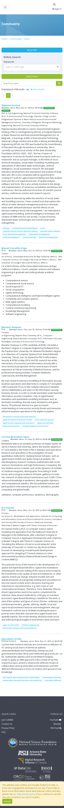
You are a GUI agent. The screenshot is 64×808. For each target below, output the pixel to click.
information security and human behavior (19, 417)
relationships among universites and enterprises (22, 680)
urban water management (39, 234)
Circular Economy (29, 237)
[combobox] (32, 67)
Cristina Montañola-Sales (15, 436)
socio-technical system (44, 420)
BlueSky (57, 723)
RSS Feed (56, 728)
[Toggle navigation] (5, 7)
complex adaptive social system (35, 426)
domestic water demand (50, 231)
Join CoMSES (7, 719)
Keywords (9, 62)
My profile (32, 50)
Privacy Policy (8, 728)
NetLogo (6, 228)
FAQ (4, 732)
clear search (37, 89)
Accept (7, 801)
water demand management (14, 234)
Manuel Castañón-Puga (14, 248)
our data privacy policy (24, 794)
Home (5, 38)
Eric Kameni (8, 507)
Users (27, 38)
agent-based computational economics (18, 423)
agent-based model (45, 423)
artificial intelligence (11, 237)
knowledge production (52, 677)
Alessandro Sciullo (12, 638)
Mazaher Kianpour (12, 327)
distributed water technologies (25, 228)
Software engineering (30, 625)
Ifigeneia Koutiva (11, 105)
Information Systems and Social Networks (20, 628)
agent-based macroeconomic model (17, 420)
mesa (42, 228)
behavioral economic (11, 426)
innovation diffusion (53, 680)
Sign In (56, 8)
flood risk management (48, 237)
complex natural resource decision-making (20, 231)
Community (15, 38)
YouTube (55, 719)
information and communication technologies (21, 677)
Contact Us (7, 723)
